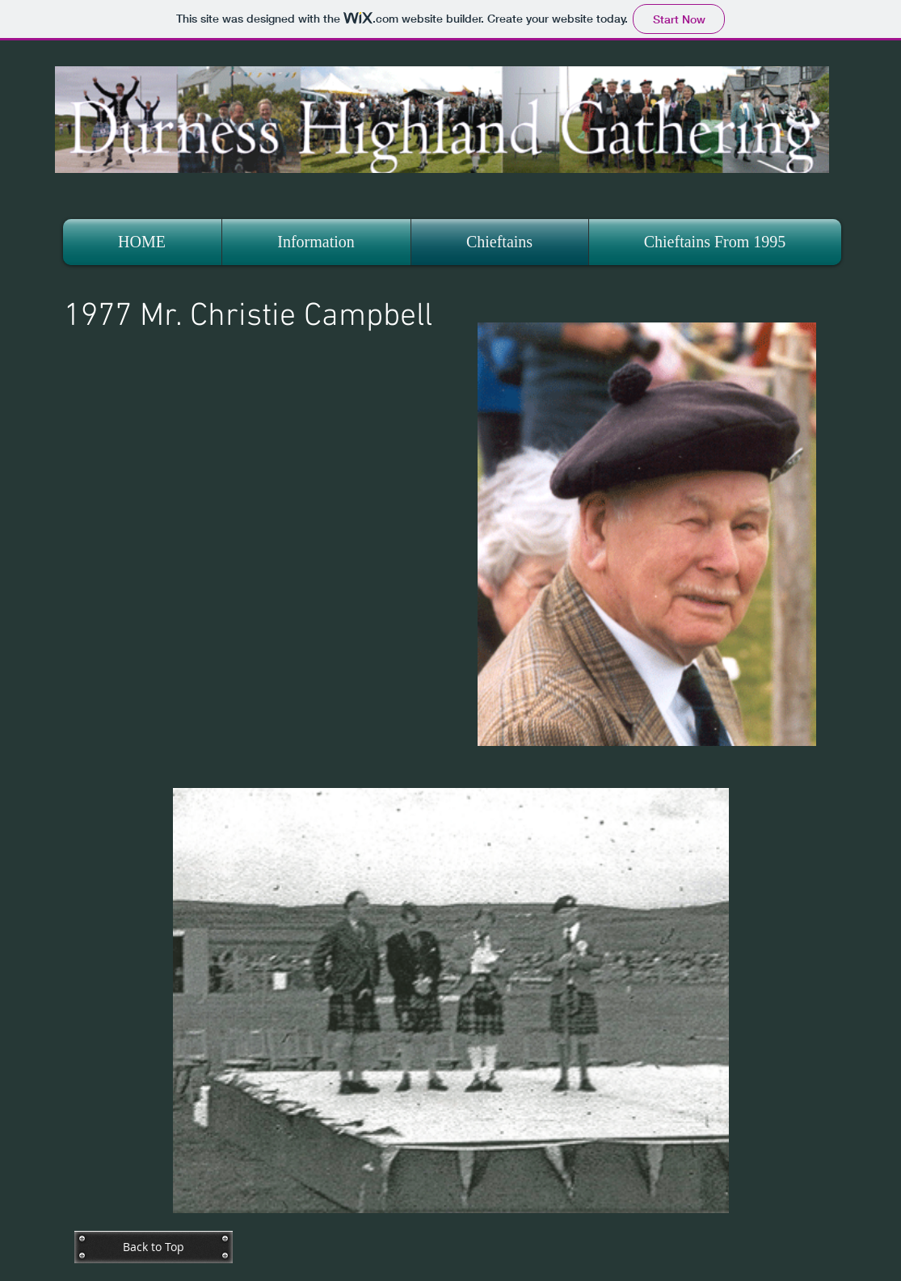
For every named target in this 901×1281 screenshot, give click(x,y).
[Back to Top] (153, 1247)
